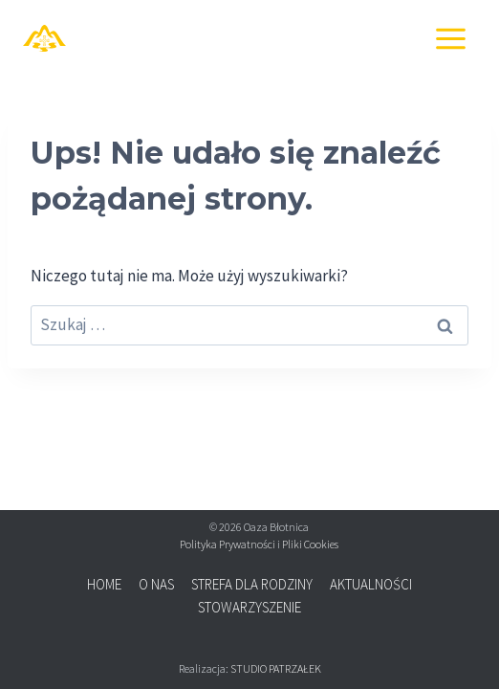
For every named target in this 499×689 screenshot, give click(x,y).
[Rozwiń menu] (450, 38)
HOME (104, 584)
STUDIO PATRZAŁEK (275, 668)
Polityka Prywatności (227, 544)
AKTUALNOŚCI (371, 584)
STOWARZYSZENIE (249, 607)
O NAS (156, 584)
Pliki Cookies (310, 544)
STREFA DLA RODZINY (252, 584)
